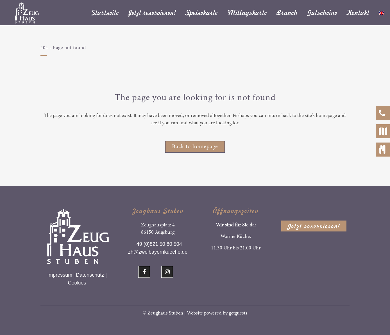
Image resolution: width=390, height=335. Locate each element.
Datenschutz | (91, 275)
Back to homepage (195, 147)
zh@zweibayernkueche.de (157, 252)
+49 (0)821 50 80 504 (157, 244)
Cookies (77, 283)
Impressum (59, 275)
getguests (238, 313)
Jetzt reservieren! (314, 226)
